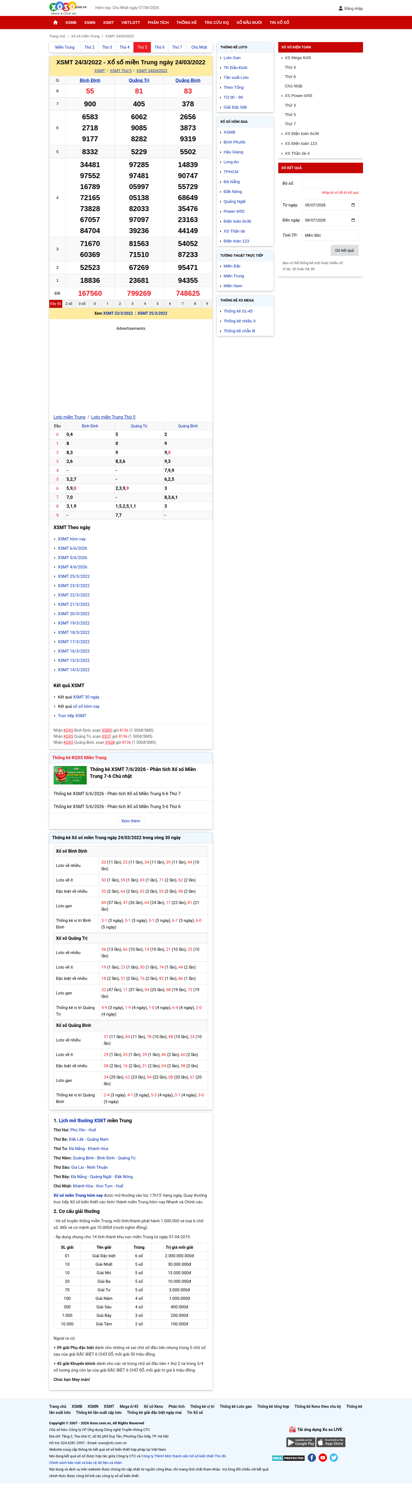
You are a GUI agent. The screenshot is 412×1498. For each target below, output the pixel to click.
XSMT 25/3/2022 (152, 313)
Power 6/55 (233, 211)
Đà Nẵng (77, 1148)
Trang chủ (57, 1406)
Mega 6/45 (129, 1406)
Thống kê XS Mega (237, 300)
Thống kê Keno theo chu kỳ (317, 1406)
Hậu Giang (233, 152)
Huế (92, 1129)
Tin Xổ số (279, 22)
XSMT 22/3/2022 (74, 595)
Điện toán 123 (236, 241)
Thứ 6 (290, 76)
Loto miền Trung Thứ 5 (113, 417)
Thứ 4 (290, 67)
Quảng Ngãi (100, 1176)
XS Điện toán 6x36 (302, 133)
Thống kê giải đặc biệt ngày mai (154, 1412)
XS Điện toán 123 (301, 143)
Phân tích (158, 22)
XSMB (71, 22)
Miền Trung (233, 275)
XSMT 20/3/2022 (74, 613)
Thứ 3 (290, 105)
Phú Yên (78, 1129)
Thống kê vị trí (202, 1406)
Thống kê (186, 22)
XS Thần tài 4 (297, 153)
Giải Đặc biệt (235, 107)
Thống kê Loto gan (236, 1406)
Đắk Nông (124, 1176)
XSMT (108, 22)
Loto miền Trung (70, 417)
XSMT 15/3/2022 (74, 660)
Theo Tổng (233, 87)
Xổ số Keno (153, 1406)
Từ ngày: (290, 205)
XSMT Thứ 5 (121, 70)
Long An (231, 161)
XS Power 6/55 (298, 95)
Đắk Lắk (76, 1139)
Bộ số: (288, 183)
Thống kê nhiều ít (239, 321)
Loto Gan (232, 57)
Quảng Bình (188, 80)
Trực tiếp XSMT (72, 715)
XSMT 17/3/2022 (74, 641)
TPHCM (230, 171)
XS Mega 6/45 (298, 57)
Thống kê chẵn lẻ (239, 330)
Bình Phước (234, 142)
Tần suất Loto (236, 77)
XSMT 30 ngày (86, 697)
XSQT (106, 736)
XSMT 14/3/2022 (74, 669)
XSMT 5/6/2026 (73, 557)
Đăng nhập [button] (351, 8)
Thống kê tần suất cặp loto (99, 1412)
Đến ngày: (292, 220)
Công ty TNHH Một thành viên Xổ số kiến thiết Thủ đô (183, 1456)
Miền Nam (232, 285)
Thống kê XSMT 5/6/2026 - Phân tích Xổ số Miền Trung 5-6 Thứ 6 (117, 806)
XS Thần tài (234, 231)
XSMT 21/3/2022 (74, 604)
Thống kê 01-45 (238, 311)
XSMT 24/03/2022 (152, 70)
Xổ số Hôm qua (233, 122)
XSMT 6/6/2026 (73, 548)
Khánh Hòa (98, 1148)
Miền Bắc (232, 266)
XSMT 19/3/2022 (74, 623)
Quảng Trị (139, 80)
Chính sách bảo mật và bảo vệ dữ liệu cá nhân (85, 1463)
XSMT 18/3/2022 (74, 632)
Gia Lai (77, 1167)
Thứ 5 (290, 114)
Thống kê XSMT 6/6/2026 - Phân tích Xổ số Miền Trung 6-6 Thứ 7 (117, 793)
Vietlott (130, 22)
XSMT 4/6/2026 (73, 567)
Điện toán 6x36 (237, 221)
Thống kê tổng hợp (273, 1406)
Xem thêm (130, 821)
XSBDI (107, 730)
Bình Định (90, 80)
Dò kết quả (344, 250)
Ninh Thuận (97, 1167)
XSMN (89, 22)
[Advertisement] (131, 370)
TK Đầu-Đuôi (235, 67)
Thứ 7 (290, 123)
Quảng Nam (98, 1139)
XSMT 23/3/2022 (118, 313)
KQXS (68, 730)
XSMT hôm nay (72, 539)
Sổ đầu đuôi (249, 22)
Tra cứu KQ (216, 22)
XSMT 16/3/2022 (74, 651)
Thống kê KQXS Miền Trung (79, 757)
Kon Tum (104, 1186)
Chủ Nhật (293, 86)
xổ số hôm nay (86, 706)
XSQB (110, 742)
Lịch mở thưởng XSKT (82, 1120)
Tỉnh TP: (290, 235)
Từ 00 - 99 (233, 97)
